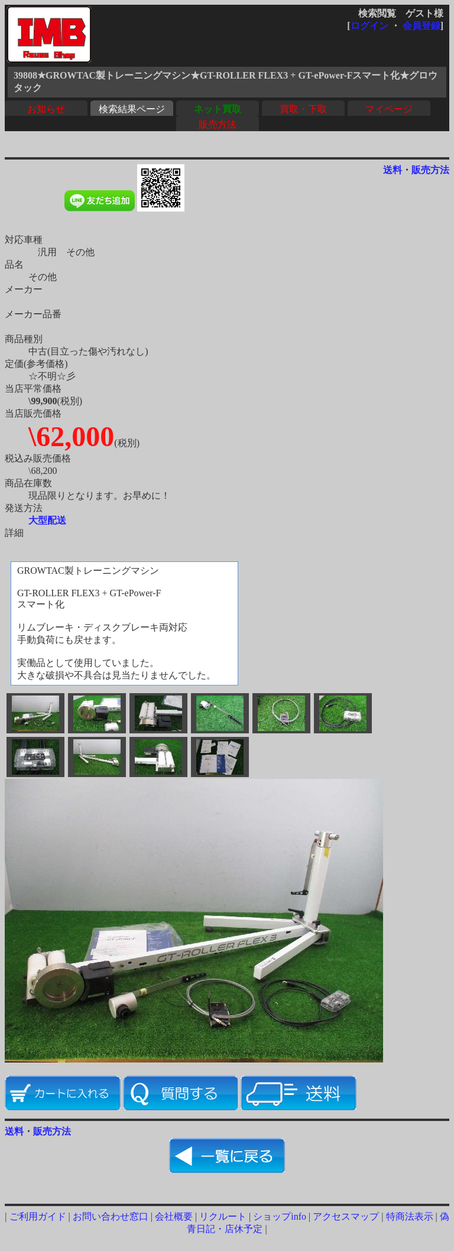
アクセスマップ (346, 1216)
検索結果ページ (132, 109)
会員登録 (421, 26)
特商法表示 (409, 1216)
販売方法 (217, 124)
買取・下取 (303, 109)
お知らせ (46, 109)
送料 (392, 170)
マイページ (389, 109)
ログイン (369, 26)
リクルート (223, 1216)
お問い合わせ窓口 (110, 1216)
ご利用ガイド (37, 1216)
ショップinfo (279, 1216)
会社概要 (174, 1216)
